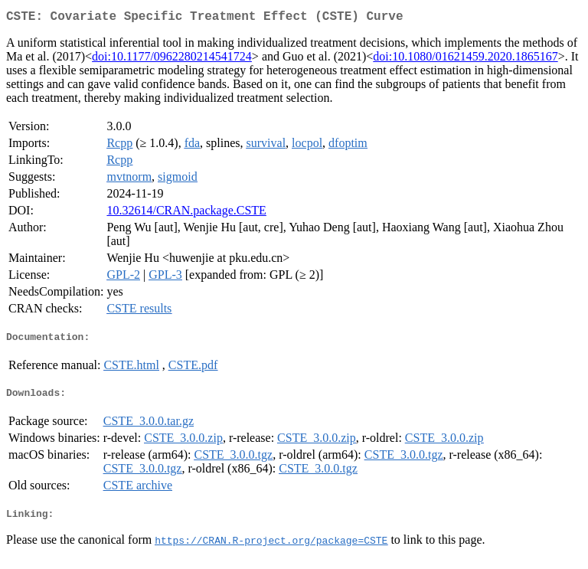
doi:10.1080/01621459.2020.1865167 (465, 59)
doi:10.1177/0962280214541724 (172, 59)
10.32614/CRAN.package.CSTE (186, 213)
